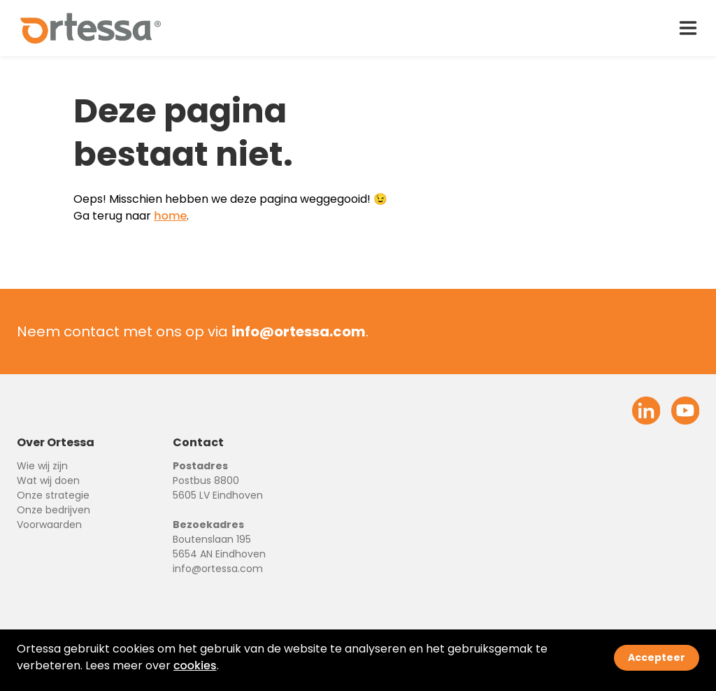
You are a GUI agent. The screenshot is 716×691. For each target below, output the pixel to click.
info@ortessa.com (218, 569)
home (170, 216)
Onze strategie (53, 495)
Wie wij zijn (42, 466)
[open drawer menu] (688, 28)
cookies (195, 665)
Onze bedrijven (53, 510)
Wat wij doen (48, 480)
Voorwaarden (49, 525)
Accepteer (656, 657)
